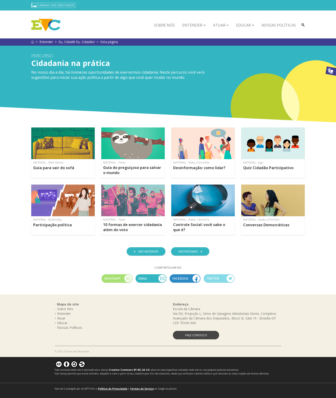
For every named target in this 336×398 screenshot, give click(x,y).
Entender (192, 25)
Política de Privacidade (112, 388)
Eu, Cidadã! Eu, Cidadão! (77, 42)
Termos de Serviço (142, 388)
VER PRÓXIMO (188, 251)
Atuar (219, 25)
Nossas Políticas (279, 25)
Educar (243, 25)
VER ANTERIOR (148, 251)
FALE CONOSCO (196, 335)
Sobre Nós (164, 25)
